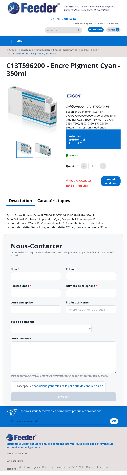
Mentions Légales (30, 467)
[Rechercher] (59, 30)
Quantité (72, 166)
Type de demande (22, 322)
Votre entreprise (22, 302)
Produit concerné (77, 302)
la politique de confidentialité (84, 386)
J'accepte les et (60, 386)
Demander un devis (111, 181)
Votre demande (21, 338)
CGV (74, 467)
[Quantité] (93, 166)
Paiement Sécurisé (97, 467)
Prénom (71, 269)
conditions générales (47, 386)
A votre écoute (78, 183)
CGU (81, 467)
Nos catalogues (83, 23)
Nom (14, 269)
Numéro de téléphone (80, 286)
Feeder (101, 23)
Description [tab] (20, 200)
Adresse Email (20, 286)
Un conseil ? (63, 18)
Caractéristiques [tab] (53, 200)
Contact (113, 23)
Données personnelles (56, 467)
